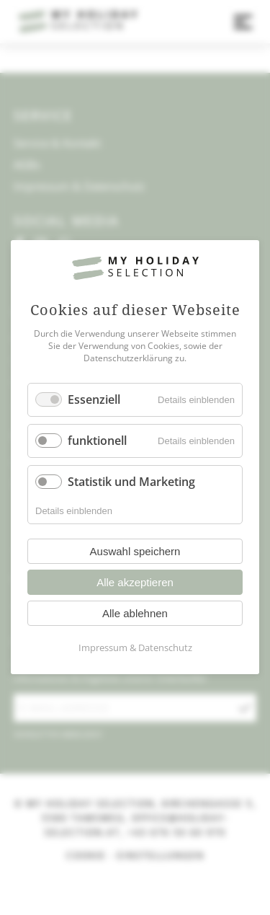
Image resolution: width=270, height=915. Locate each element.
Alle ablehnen (135, 614)
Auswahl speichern (135, 552)
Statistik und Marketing (131, 482)
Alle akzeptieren (135, 583)
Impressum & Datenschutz (135, 648)
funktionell (97, 440)
